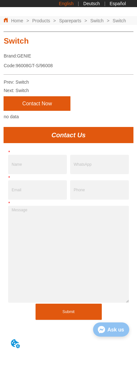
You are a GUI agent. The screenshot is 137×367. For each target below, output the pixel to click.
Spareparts (70, 20)
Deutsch (91, 3)
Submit (68, 311)
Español (118, 3)
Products (41, 20)
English (66, 3)
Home (17, 20)
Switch (97, 20)
